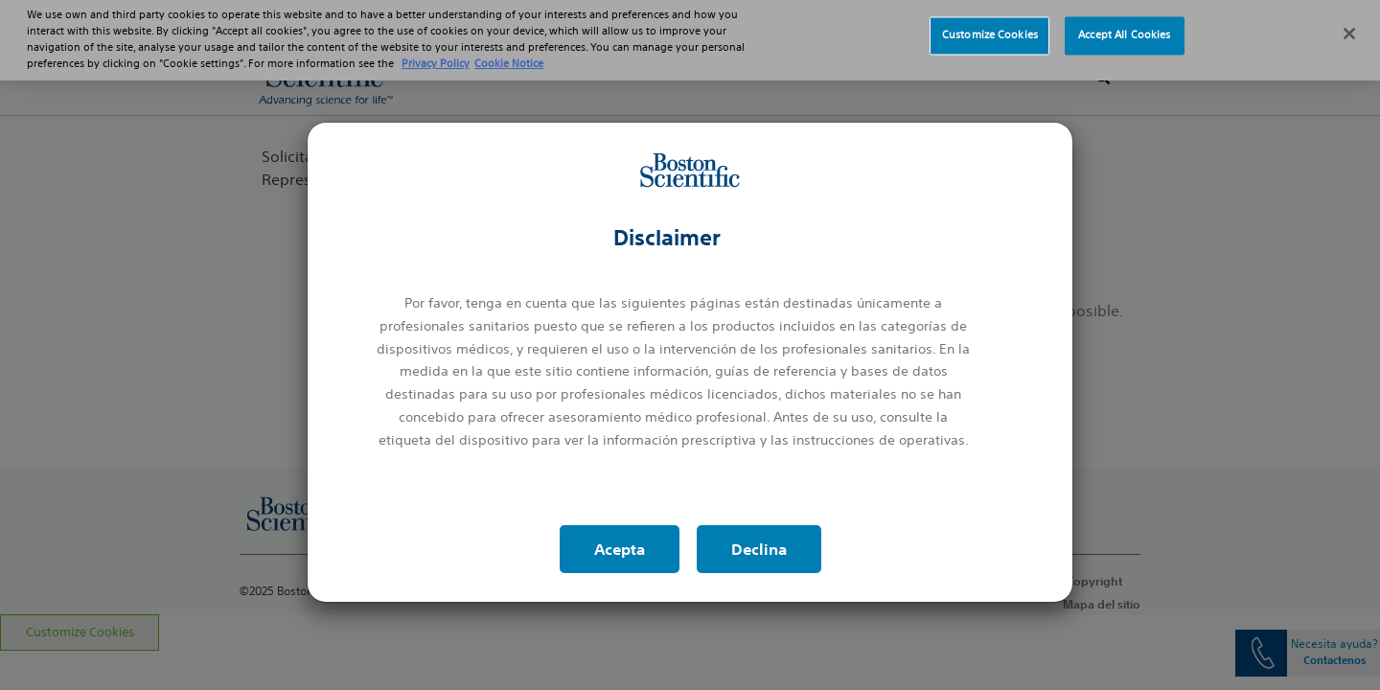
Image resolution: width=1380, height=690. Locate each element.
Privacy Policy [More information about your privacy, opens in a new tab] (436, 54)
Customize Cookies (990, 26)
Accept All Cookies (1124, 26)
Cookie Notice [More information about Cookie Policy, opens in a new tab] (508, 54)
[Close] (1349, 25)
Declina (759, 549)
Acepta (619, 549)
